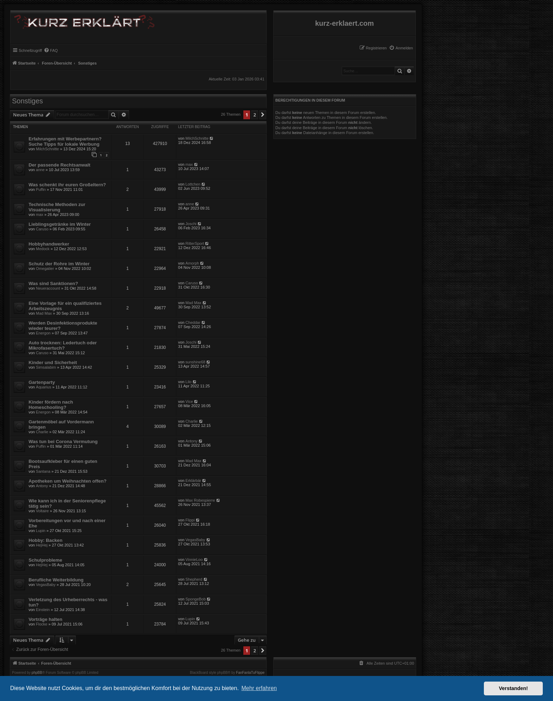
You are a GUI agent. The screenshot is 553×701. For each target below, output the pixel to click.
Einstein (43, 610)
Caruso (42, 229)
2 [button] (254, 114)
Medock (43, 249)
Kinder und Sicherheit (53, 362)
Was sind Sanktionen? (53, 283)
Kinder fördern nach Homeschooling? (51, 404)
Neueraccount (48, 288)
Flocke (41, 624)
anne (40, 170)
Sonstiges (27, 101)
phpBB (37, 673)
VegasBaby (195, 540)
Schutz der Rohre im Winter (59, 263)
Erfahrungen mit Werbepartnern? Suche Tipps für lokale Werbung (65, 141)
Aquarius (43, 387)
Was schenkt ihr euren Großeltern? (67, 184)
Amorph (192, 263)
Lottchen (193, 184)
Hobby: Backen (45, 540)
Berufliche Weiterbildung (56, 579)
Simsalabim (46, 367)
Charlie (42, 432)
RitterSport (195, 243)
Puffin (41, 189)
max (189, 164)
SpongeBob (196, 599)
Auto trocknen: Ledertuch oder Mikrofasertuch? (63, 345)
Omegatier (45, 268)
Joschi (191, 224)
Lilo (189, 382)
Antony (192, 441)
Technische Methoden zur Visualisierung (57, 207)
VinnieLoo (194, 559)
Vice (189, 401)
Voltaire (42, 511)
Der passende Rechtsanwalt (59, 165)
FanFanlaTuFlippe (250, 673)
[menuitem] (401, 48)
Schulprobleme (45, 560)
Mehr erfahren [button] (259, 688)
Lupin (40, 530)
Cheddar (193, 322)
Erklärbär (193, 480)
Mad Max (44, 313)
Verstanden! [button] (513, 688)
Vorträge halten (45, 619)
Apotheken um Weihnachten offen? (68, 481)
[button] (262, 114)
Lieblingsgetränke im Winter (60, 224)
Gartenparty (42, 382)
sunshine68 (195, 362)
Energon (43, 333)
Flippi (190, 520)
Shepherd (194, 579)
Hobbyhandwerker (49, 244)
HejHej (42, 545)
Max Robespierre (200, 500)
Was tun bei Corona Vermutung (63, 441)
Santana (43, 471)
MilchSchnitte (47, 149)
